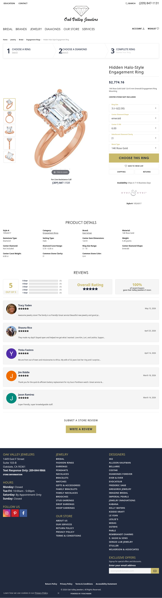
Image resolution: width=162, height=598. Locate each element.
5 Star (25, 280)
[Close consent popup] (58, 593)
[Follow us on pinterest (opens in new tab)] (15, 513)
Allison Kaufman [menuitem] (120, 462)
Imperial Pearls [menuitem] (119, 496)
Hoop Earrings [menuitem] (65, 507)
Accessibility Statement (106, 584)
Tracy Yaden (25, 305)
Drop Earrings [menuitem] (65, 504)
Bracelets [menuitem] (62, 477)
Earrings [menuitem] (61, 466)
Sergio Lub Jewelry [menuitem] (121, 541)
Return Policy (65, 528)
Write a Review (81, 429)
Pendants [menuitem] (62, 470)
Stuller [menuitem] (114, 545)
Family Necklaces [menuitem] (67, 492)
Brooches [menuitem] (62, 496)
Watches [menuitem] (61, 481)
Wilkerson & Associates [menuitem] (124, 549)
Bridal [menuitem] (60, 458)
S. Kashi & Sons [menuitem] (118, 538)
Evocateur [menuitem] (115, 481)
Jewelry (36, 29)
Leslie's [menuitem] (113, 519)
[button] (9, 3)
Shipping (121, 172)
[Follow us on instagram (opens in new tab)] (7, 513)
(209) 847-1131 (61, 182)
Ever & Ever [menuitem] (116, 477)
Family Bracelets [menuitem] (66, 489)
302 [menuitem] (111, 458)
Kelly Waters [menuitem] (117, 507)
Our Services (64, 524)
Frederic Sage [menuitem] (117, 485)
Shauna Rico (25, 327)
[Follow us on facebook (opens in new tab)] (23, 513)
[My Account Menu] (138, 29)
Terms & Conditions (68, 535)
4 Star (25, 283)
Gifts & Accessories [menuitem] (68, 485)
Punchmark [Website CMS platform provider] (86, 594)
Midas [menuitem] (112, 523)
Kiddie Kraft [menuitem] (117, 511)
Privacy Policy (65, 531)
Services (88, 29)
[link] (22, 3)
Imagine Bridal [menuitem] (118, 492)
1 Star (25, 292)
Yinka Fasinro (26, 349)
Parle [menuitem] (112, 530)
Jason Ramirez (26, 394)
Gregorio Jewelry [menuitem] (120, 489)
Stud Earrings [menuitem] (65, 500)
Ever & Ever (87, 233)
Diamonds (53, 29)
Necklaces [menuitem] (62, 474)
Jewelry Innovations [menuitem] (122, 500)
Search (15, 52)
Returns (147, 172)
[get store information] (12, 474)
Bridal (8, 29)
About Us (61, 520)
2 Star (25, 289)
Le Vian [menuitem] (113, 515)
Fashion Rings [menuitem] (65, 462)
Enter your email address (122, 565)
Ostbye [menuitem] (113, 526)
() (60, 280)
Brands (21, 29)
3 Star (25, 286)
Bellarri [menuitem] (114, 466)
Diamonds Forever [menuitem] (120, 474)
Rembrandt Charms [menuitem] (121, 534)
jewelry (13, 40)
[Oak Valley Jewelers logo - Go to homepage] (81, 14)
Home (5, 40)
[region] (60, 130)
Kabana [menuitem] (113, 504)
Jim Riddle (24, 372)
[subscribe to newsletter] (155, 571)
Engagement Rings (33, 40)
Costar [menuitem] (113, 470)
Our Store (71, 29)
